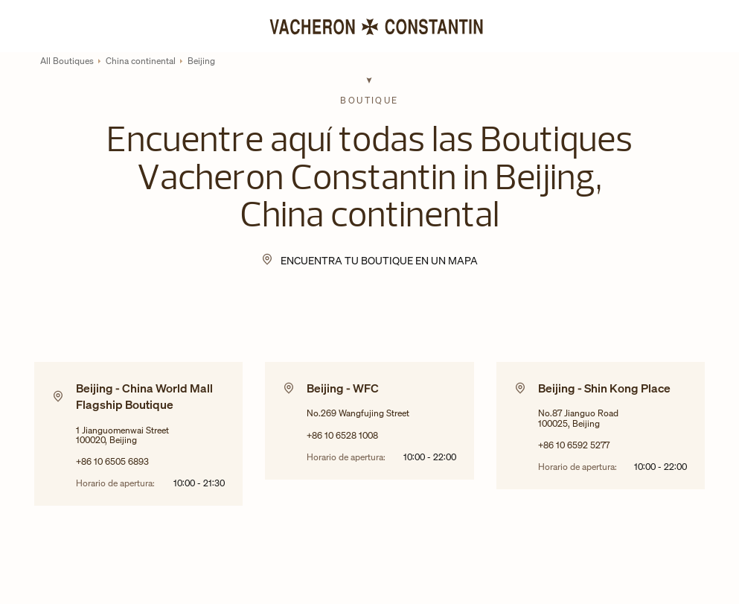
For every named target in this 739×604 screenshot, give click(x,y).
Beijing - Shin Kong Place (604, 388)
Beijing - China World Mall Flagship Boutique (144, 396)
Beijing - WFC (343, 388)
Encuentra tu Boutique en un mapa (379, 260)
